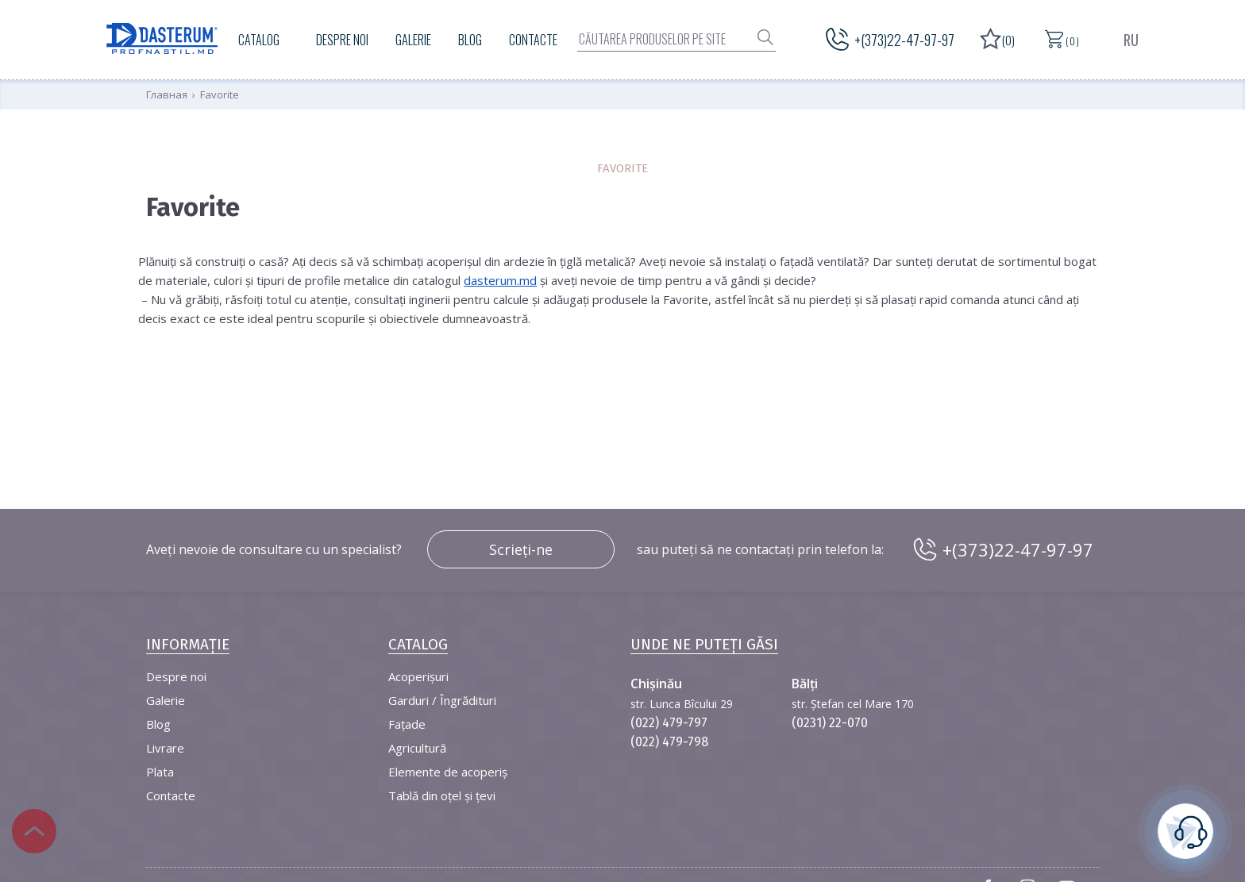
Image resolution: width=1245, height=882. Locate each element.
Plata (160, 772)
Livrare (165, 748)
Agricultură (417, 748)
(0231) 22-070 (830, 722)
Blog (470, 39)
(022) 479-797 (668, 722)
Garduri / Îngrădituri (442, 700)
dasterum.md (500, 280)
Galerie (413, 39)
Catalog (258, 39)
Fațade (407, 724)
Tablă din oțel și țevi (441, 795)
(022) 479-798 (669, 741)
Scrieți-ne (521, 549)
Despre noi (342, 39)
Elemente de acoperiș (447, 772)
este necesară (1185, 829)
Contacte (533, 39)
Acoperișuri (418, 676)
